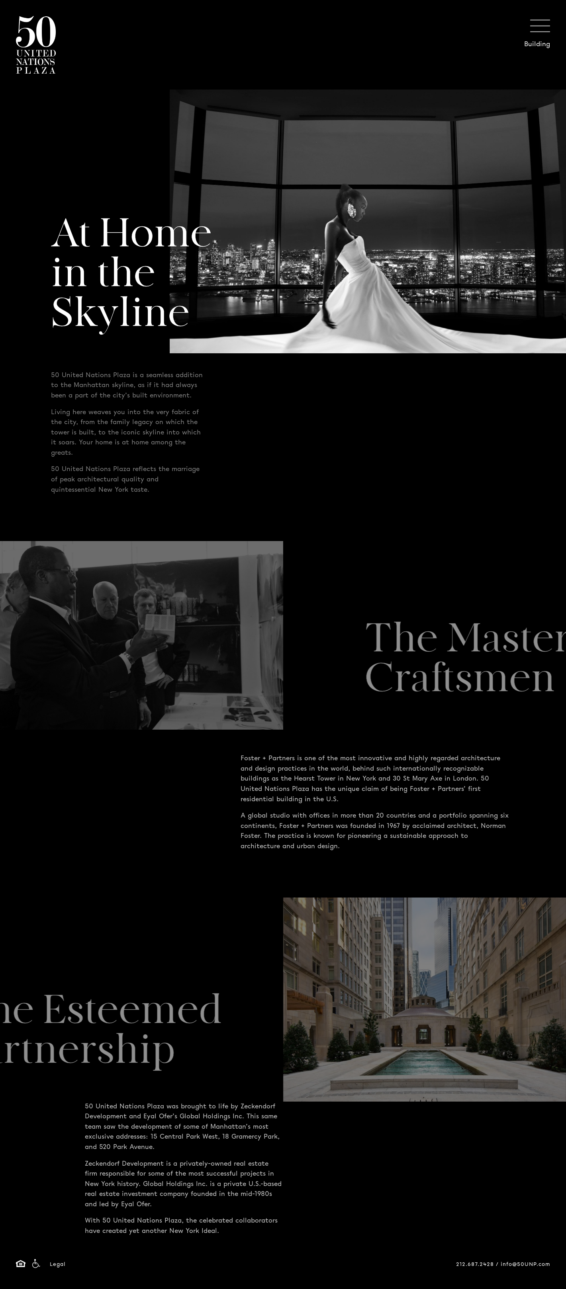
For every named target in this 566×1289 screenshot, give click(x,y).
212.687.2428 (475, 1265)
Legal (58, 1265)
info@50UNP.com (525, 1265)
